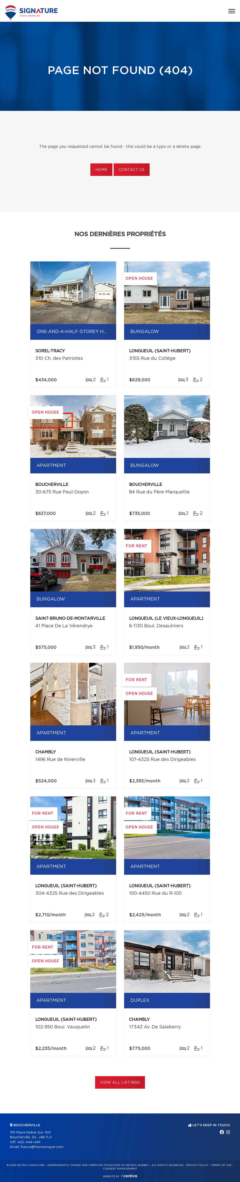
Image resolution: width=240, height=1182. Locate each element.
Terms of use (221, 1165)
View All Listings (120, 1082)
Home (101, 170)
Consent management (120, 1168)
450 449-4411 (29, 1142)
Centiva (129, 1175)
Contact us (131, 170)
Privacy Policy (197, 1165)
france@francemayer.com (42, 1147)
